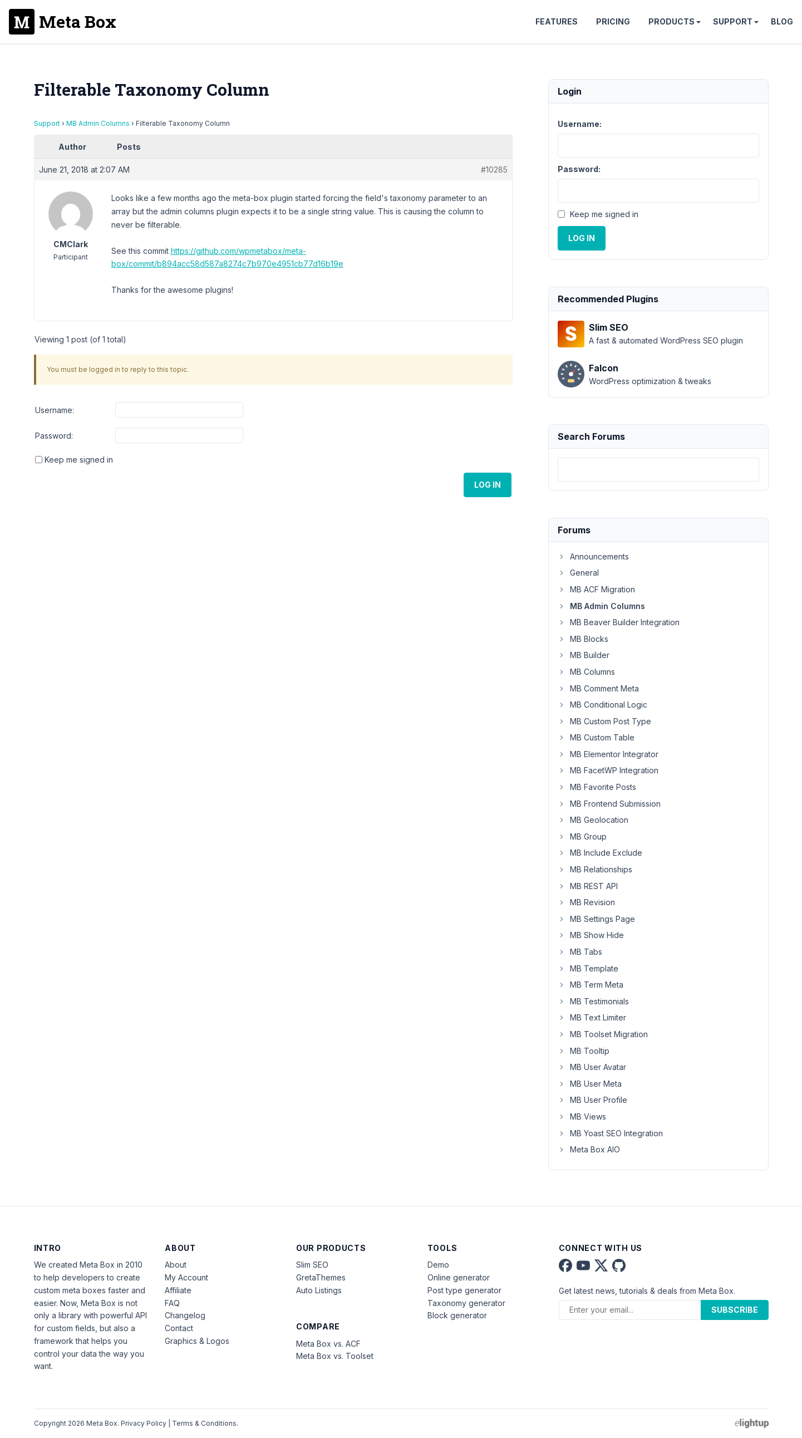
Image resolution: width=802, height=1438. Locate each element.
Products (671, 21)
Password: (54, 435)
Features (556, 21)
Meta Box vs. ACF (328, 1343)
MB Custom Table (596, 737)
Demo (438, 1264)
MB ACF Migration (596, 589)
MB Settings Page (596, 919)
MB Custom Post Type (604, 721)
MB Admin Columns (98, 123)
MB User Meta (590, 1083)
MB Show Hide (591, 935)
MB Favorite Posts (597, 787)
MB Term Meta (590, 984)
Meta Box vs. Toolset (334, 1356)
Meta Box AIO (589, 1149)
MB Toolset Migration (603, 1034)
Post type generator (464, 1290)
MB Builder (583, 655)
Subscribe (734, 1309)
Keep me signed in (79, 459)
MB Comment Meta (598, 688)
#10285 (494, 169)
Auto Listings (319, 1290)
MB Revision (586, 902)
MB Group (582, 836)
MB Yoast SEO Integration (610, 1133)
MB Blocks (583, 639)
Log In (487, 484)
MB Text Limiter (592, 1017)
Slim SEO (312, 1264)
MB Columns (586, 671)
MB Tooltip (583, 1051)
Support (732, 21)
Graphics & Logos (197, 1341)
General (578, 572)
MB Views (582, 1116)
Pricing (613, 21)
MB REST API (588, 886)
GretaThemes (321, 1277)
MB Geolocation (593, 819)
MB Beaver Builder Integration (619, 622)
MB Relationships (595, 869)
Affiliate (178, 1290)
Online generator (458, 1277)
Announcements (593, 556)
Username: (54, 410)
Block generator (457, 1315)
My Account (186, 1277)
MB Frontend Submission (609, 803)
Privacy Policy (143, 1423)
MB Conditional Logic (602, 704)
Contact (179, 1328)
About (175, 1264)
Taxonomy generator (466, 1303)
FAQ (172, 1303)
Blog (782, 21)
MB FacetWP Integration (608, 770)
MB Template (588, 968)
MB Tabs (580, 951)
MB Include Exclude (600, 852)
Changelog (185, 1315)
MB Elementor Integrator (608, 754)
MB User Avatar (592, 1067)
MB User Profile (592, 1100)
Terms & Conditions (204, 1423)
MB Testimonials (593, 1001)
